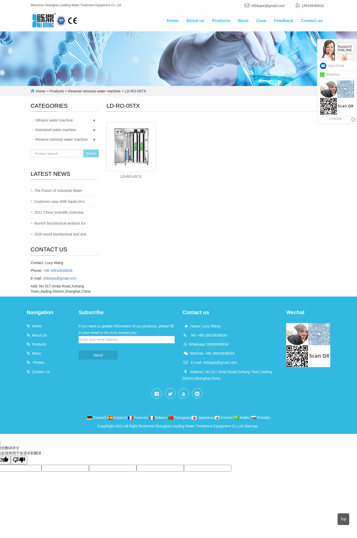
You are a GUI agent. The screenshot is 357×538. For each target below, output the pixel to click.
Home (172, 20)
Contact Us (41, 372)
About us (195, 20)
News (243, 20)
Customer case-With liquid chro (59, 201)
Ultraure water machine (54, 120)
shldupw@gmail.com (268, 6)
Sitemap (251, 426)
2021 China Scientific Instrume (59, 212)
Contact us (311, 20)
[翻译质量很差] (19, 460)
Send (97, 355)
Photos (38, 362)
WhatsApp (330, 74)
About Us (39, 335)
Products (221, 20)
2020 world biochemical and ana (60, 234)
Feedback (283, 20)
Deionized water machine (55, 130)
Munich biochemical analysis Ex (60, 223)
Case (261, 20)
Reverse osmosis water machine (94, 91)
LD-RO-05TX (135, 91)
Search (91, 153)
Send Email (332, 66)
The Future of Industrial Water (58, 191)
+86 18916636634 (57, 270)
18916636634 (312, 6)
